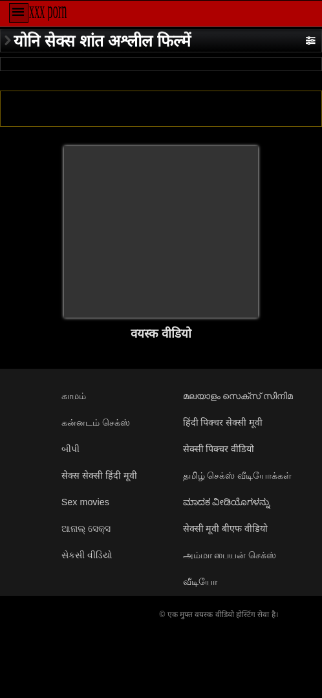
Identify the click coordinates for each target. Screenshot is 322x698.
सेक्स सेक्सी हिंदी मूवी (99, 475)
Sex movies (85, 502)
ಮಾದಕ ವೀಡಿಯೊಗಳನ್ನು (227, 502)
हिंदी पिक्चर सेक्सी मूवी (223, 422)
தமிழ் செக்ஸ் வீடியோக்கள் (237, 475)
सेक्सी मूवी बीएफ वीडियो (225, 528)
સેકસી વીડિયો (87, 555)
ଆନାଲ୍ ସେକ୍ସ (86, 528)
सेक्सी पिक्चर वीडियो (219, 449)
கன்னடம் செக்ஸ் (95, 422)
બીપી (70, 449)
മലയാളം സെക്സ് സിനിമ (238, 396)
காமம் (73, 396)
